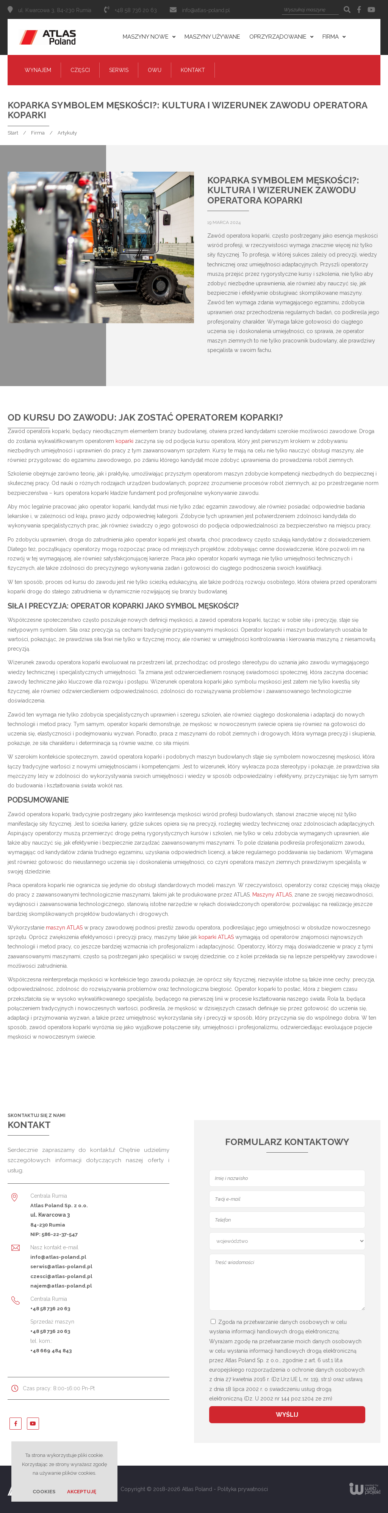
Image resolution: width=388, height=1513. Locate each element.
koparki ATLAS (216, 937)
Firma (38, 133)
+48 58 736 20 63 (50, 1308)
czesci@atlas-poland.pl (61, 1276)
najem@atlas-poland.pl (61, 1286)
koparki (124, 441)
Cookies (44, 1491)
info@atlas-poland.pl (206, 10)
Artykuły (67, 133)
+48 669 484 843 (51, 1350)
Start (13, 133)
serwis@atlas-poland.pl (61, 1266)
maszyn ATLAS (64, 928)
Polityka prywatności (242, 1489)
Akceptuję (81, 1491)
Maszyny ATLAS (272, 895)
